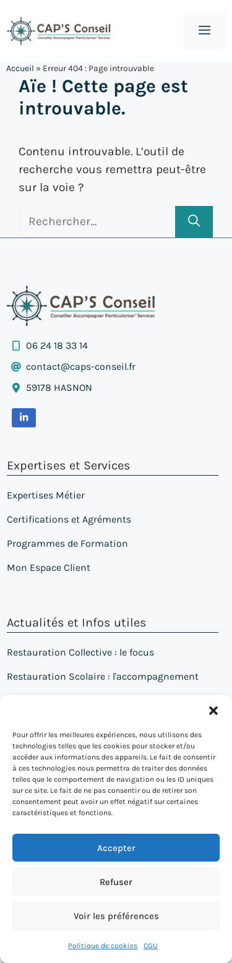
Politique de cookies (102, 945)
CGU (151, 945)
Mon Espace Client (48, 567)
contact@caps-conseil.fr (80, 366)
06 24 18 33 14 (57, 345)
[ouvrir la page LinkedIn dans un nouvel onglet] (24, 417)
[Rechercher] (194, 222)
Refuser (116, 882)
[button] (213, 710)
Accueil (20, 68)
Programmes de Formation (67, 543)
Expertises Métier (46, 495)
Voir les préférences (116, 916)
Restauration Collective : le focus (80, 652)
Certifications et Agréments (69, 519)
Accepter (116, 848)
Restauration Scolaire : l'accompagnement (103, 676)
